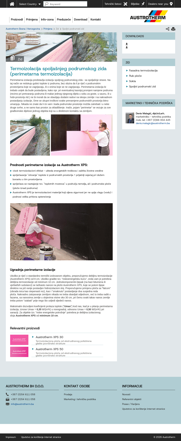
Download (80, 19)
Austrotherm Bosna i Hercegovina (23, 28)
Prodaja (68, 394)
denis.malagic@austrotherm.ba (153, 123)
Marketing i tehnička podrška (80, 399)
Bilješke (135, 4)
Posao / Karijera (131, 404)
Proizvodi (17, 19)
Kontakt (95, 19)
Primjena (32, 19)
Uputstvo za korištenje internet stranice (143, 408)
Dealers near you (158, 4)
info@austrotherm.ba (22, 404)
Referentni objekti (131, 399)
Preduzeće (64, 19)
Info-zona (47, 19)
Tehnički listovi (112, 4)
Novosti (126, 394)
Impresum (11, 437)
